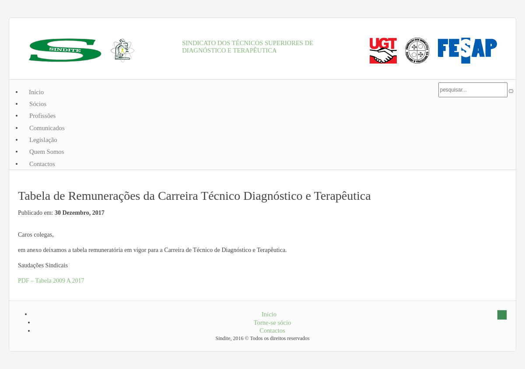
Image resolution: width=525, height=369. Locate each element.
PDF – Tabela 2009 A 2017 (51, 280)
